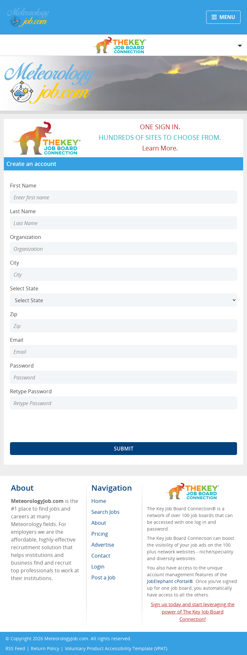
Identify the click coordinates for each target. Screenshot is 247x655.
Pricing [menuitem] (99, 533)
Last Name (23, 211)
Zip (13, 314)
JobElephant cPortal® (170, 581)
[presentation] (59, 425)
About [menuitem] (98, 522)
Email (16, 339)
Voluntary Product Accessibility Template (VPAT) (116, 648)
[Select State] (123, 300)
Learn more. (160, 148)
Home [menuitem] (98, 501)
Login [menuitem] (98, 566)
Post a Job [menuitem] (103, 577)
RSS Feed (15, 648)
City (14, 262)
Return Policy (45, 648)
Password (22, 365)
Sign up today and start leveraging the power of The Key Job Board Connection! (192, 611)
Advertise (102, 544)
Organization (25, 237)
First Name (23, 185)
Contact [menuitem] (100, 555)
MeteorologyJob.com (66, 638)
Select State (24, 288)
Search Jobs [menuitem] (105, 511)
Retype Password (31, 391)
